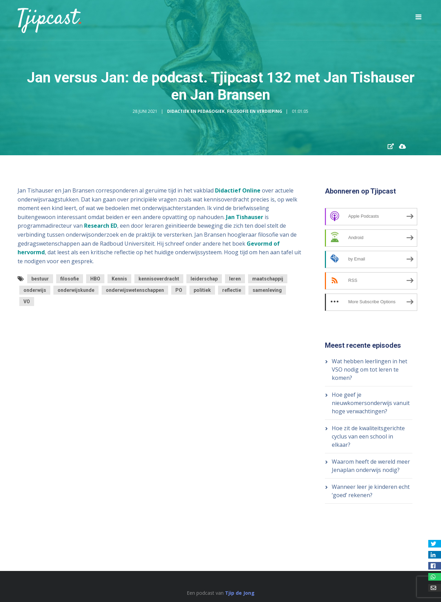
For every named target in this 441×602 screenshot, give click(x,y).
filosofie (69, 279)
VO (26, 301)
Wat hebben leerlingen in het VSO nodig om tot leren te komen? (369, 369)
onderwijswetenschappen (135, 290)
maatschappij (267, 279)
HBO (95, 279)
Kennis (119, 279)
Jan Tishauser (244, 217)
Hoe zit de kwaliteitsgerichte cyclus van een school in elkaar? (368, 436)
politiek (202, 290)
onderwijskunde (76, 290)
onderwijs (34, 290)
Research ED (100, 225)
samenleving (267, 290)
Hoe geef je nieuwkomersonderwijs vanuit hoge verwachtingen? (371, 403)
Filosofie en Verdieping (254, 111)
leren (235, 279)
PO (178, 290)
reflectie (231, 290)
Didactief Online (237, 190)
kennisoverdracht (159, 279)
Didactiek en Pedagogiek (196, 111)
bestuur (40, 279)
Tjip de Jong (240, 593)
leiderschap (204, 279)
